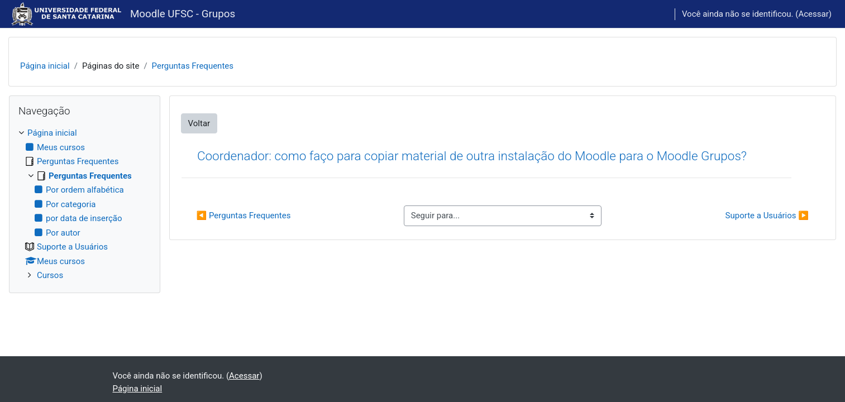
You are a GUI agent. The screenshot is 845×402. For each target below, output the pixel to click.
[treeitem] (84, 204)
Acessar (813, 14)
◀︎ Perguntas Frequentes (244, 215)
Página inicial (45, 66)
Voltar (199, 123)
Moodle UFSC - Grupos (182, 14)
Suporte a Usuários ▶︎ (767, 215)
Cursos (50, 275)
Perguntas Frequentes (192, 66)
